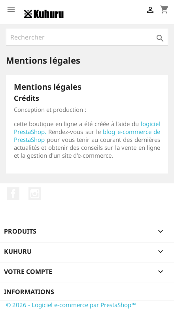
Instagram (34, 193)
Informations (29, 291)
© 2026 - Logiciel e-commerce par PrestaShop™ (71, 305)
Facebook (13, 193)
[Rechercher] (87, 37)
